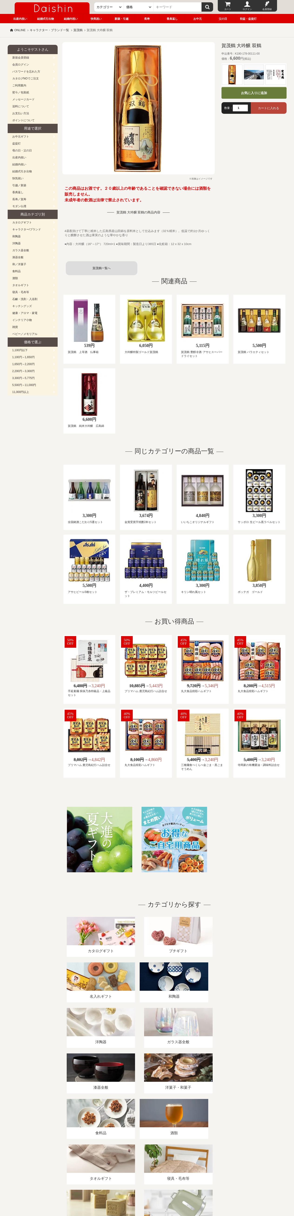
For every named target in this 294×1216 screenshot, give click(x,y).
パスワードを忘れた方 (26, 71)
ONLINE (20, 30)
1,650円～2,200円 (23, 364)
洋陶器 (16, 243)
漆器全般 (17, 257)
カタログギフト (22, 222)
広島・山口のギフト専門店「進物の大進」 (147, 1187)
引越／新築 (19, 185)
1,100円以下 (20, 350)
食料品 (16, 271)
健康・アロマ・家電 (24, 313)
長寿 (147, 18)
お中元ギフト (20, 136)
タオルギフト (20, 285)
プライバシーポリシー (144, 1162)
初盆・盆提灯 (248, 18)
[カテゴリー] (109, 7)
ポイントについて (23, 120)
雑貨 (15, 327)
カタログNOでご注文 (25, 78)
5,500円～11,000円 (24, 385)
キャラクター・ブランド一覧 (49, 30)
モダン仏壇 (19, 206)
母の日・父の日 (22, 150)
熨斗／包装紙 (20, 92)
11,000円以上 (20, 392)
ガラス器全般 (20, 250)
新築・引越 (122, 18)
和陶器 (16, 236)
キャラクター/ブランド (26, 229)
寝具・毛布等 (20, 292)
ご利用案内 (19, 85)
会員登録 (267, 9)
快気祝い (96, 18)
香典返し (172, 18)
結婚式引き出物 (22, 171)
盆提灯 (16, 143)
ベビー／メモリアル (24, 334)
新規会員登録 (20, 57)
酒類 (15, 278)
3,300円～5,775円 (23, 378)
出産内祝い (20, 18)
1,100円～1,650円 (23, 357)
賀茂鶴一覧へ (101, 268)
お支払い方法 (20, 113)
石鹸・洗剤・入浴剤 (24, 299)
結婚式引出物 (45, 18)
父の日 (223, 18)
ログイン (247, 9)
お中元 (197, 18)
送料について (20, 106)
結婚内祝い (71, 18)
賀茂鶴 (78, 30)
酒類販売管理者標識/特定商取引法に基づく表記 (90, 1162)
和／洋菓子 (19, 264)
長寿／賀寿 (19, 199)
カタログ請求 (176, 1162)
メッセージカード (23, 99)
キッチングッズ (22, 306)
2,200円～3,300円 (23, 371)
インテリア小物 (22, 320)
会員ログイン (20, 64)
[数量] (240, 108)
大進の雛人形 (147, 1193)
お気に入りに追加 (254, 93)
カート (227, 9)
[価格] (139, 7)
